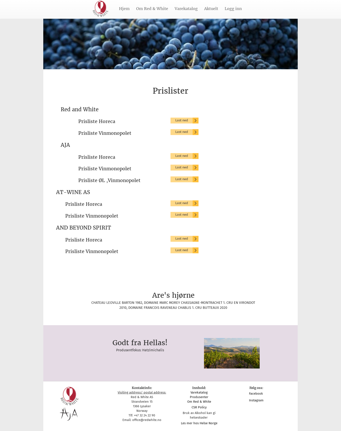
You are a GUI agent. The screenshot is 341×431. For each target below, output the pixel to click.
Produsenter (199, 397)
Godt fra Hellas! (139, 342)
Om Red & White (152, 8)
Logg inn (233, 8)
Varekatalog (186, 8)
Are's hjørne (173, 295)
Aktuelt (211, 8)
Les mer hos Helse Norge (199, 423)
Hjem (124, 8)
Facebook (256, 394)
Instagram (256, 400)
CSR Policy (199, 407)
